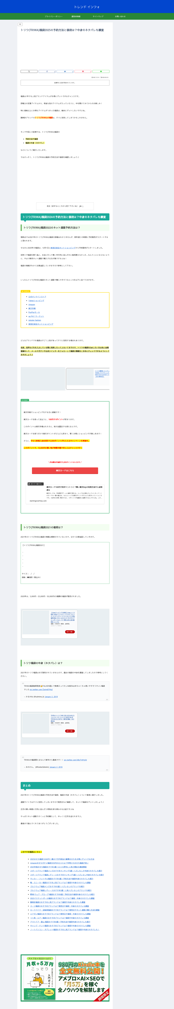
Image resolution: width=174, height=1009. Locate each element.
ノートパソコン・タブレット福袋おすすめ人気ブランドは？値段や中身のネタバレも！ (64, 929)
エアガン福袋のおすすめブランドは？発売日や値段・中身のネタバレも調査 (60, 913)
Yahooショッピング (36, 300)
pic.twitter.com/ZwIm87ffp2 (41, 689)
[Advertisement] (65, 50)
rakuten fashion (34, 320)
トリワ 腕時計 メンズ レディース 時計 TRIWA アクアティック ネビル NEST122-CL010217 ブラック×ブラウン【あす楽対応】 (107, 373)
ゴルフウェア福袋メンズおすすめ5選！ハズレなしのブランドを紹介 (57, 886)
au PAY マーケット (36, 316)
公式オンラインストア (37, 296)
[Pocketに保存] (83, 71)
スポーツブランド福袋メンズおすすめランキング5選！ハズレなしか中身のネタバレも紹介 (66, 870)
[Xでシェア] (29, 71)
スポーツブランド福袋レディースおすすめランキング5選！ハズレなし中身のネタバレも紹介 (67, 874)
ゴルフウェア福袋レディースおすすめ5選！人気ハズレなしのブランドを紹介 (61, 890)
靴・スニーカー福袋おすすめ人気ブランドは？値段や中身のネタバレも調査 (60, 882)
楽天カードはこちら (65, 470)
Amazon (31, 304)
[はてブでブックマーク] (65, 71)
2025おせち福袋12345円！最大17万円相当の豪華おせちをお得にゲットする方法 (62, 859)
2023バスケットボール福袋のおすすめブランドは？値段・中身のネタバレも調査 (62, 898)
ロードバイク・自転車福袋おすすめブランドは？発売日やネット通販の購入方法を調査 (64, 910)
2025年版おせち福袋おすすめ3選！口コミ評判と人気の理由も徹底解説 (58, 866)
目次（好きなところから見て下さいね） (62, 206)
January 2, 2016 (56, 766)
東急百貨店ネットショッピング (63, 248)
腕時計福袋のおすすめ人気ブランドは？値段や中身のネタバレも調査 (57, 902)
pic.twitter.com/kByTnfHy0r (75, 759)
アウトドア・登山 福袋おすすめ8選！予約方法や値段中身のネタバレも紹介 (60, 921)
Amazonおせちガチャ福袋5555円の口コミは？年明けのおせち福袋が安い (59, 862)
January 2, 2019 (51, 696)
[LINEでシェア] (101, 71)
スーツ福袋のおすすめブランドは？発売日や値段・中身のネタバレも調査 (59, 906)
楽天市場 (32, 308)
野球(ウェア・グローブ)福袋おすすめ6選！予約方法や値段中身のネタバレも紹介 (62, 894)
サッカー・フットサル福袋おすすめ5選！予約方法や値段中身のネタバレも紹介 (61, 878)
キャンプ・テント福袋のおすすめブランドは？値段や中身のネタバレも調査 (60, 925)
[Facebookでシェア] (47, 71)
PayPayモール (34, 312)
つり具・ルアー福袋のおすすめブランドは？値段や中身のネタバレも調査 (59, 917)
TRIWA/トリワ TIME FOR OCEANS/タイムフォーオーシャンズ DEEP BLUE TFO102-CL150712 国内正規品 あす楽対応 (62, 718)
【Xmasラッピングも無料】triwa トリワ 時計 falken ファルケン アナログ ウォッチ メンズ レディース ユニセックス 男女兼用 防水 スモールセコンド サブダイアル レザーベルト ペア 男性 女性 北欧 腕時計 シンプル (63, 617)
